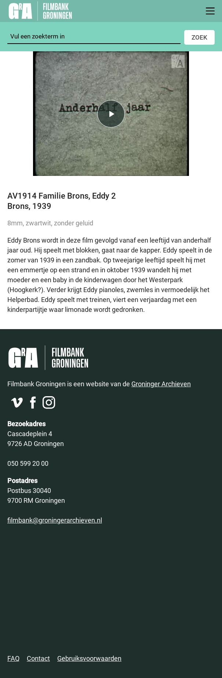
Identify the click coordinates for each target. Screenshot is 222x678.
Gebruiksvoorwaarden (89, 658)
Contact (38, 658)
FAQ (13, 658)
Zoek (199, 37)
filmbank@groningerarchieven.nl (54, 520)
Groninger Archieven (161, 383)
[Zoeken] (94, 36)
